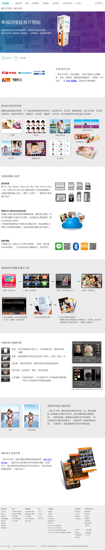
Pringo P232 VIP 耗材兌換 (54, 528)
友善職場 (87, 518)
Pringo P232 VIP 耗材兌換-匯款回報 (57, 530)
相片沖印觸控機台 (16, 518)
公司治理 (77, 514)
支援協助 (46, 3)
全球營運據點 (4, 518)
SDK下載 (50, 523)
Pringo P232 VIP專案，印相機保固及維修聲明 (59, 532)
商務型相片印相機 (16, 514)
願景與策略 (87, 511)
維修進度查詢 (51, 521)
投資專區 (56, 3)
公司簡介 (3, 511)
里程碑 (3, 514)
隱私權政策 (4, 528)
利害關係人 (87, 514)
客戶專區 (88, 535)
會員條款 (3, 525)
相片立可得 (41, 518)
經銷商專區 (88, 532)
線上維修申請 (51, 518)
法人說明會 (78, 518)
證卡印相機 (15, 516)
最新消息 (3, 523)
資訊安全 (87, 516)
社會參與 (87, 525)
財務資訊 (77, 511)
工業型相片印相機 (16, 511)
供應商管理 (87, 521)
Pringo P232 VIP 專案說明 (54, 525)
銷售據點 (36, 3)
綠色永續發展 (88, 523)
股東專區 (77, 516)
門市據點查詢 (78, 535)
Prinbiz (40, 516)
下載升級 (50, 514)
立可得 (79, 3)
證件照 (6, 58)
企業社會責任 (68, 3)
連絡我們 (3, 521)
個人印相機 (15, 521)
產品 (27, 3)
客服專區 (77, 537)
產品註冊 (50, 516)
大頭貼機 (19, 58)
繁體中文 (99, 3)
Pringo (39, 511)
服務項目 (77, 532)
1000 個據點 (71, 81)
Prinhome (40, 514)
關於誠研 (19, 3)
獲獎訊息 (3, 516)
